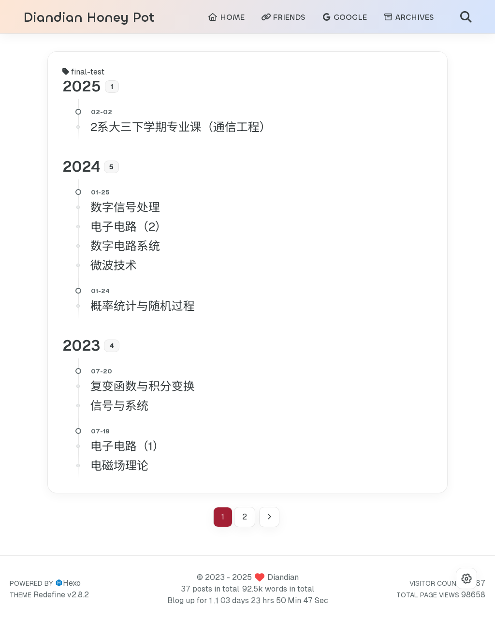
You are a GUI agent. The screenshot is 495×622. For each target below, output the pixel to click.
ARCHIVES (408, 17)
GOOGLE (344, 17)
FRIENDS (283, 17)
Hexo (72, 583)
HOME (226, 17)
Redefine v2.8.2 (61, 594)
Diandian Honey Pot (89, 17)
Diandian (283, 577)
